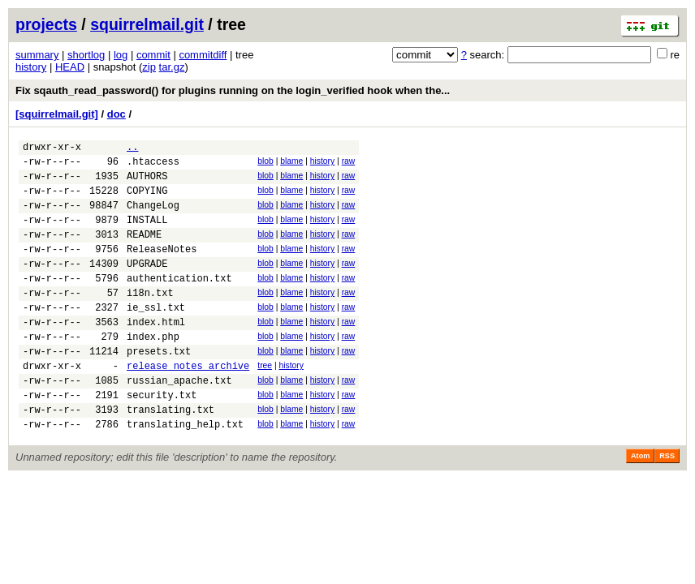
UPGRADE (147, 285)
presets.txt (159, 387)
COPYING (147, 200)
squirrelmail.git (147, 24)
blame (291, 163)
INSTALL (147, 234)
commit (153, 55)
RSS (667, 504)
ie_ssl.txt (156, 336)
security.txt (161, 438)
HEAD (69, 67)
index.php (153, 370)
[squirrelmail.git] (56, 114)
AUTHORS (147, 183)
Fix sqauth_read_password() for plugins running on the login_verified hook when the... (232, 90)
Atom (640, 504)
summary (36, 55)
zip (149, 67)
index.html (156, 353)
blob (265, 163)
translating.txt (170, 455)
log (120, 55)
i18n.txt (150, 319)
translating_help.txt (185, 472)
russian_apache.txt (179, 421)
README (144, 251)
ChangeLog (153, 217)
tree (264, 401)
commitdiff (203, 55)
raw (349, 163)
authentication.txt (179, 302)
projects (46, 24)
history (30, 67)
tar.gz (172, 67)
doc (116, 114)
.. (132, 149)
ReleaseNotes (161, 268)
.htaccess (153, 166)
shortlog (86, 55)
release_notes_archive (188, 404)
